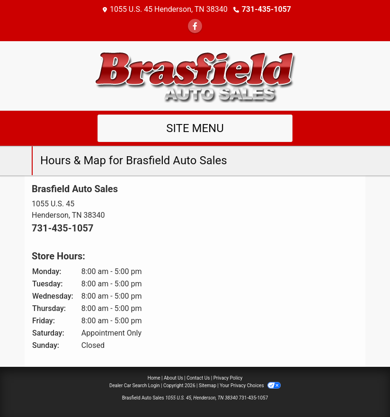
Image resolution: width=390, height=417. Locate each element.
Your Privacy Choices (250, 385)
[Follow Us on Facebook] (195, 26)
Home (154, 378)
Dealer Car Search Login (134, 385)
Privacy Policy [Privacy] (228, 378)
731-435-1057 (266, 9)
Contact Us (198, 378)
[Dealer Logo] (195, 75)
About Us (173, 378)
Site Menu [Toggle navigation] (195, 128)
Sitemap (207, 385)
